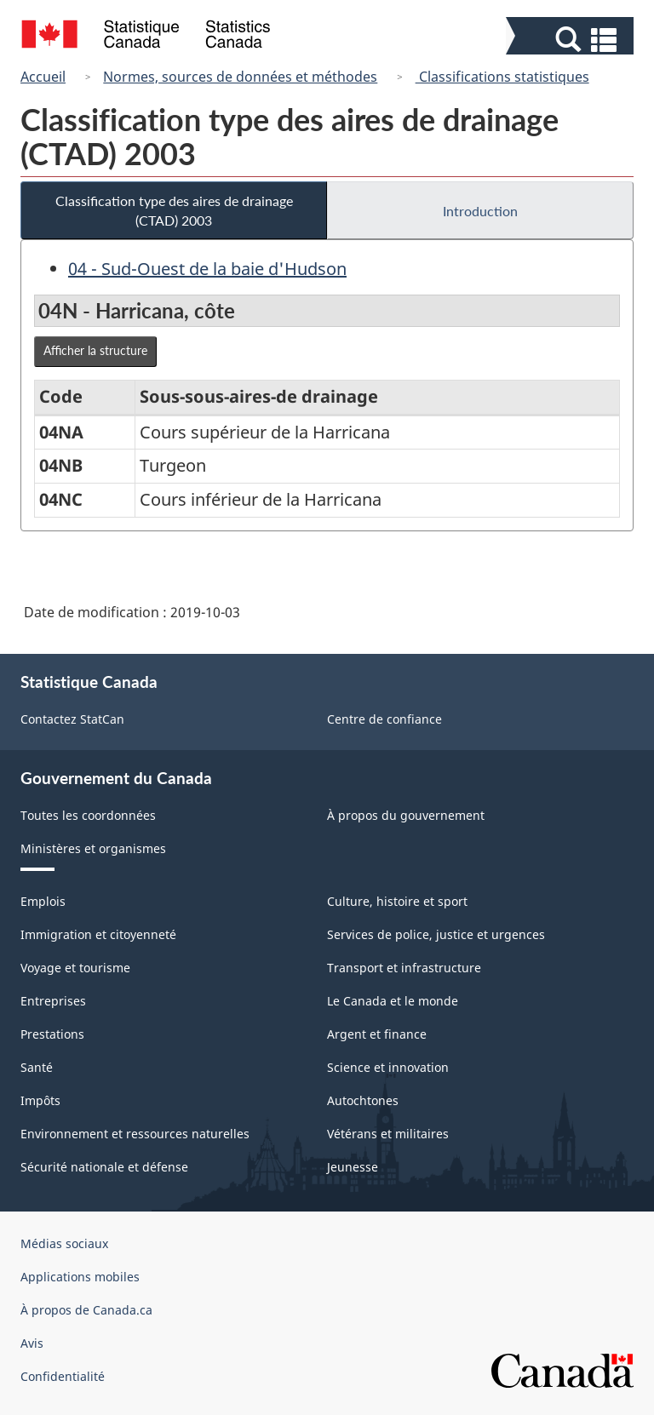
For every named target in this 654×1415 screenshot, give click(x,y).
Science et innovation (388, 1067)
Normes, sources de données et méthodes (240, 76)
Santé (36, 1067)
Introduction (480, 211)
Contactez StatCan (72, 719)
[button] (572, 39)
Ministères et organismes (93, 848)
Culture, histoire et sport (397, 901)
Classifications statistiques (502, 76)
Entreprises (53, 1001)
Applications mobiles (80, 1277)
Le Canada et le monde (392, 1001)
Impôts (40, 1100)
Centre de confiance (384, 719)
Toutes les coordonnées (88, 815)
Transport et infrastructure (404, 968)
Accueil (43, 76)
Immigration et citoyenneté (98, 934)
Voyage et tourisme (75, 968)
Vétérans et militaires (388, 1134)
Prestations (52, 1034)
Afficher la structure (95, 350)
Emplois (43, 901)
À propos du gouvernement (406, 815)
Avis (31, 1343)
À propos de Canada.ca (86, 1310)
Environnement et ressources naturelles (135, 1134)
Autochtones (363, 1100)
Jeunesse (352, 1167)
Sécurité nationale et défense (104, 1167)
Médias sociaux (64, 1243)
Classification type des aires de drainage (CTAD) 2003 (174, 210)
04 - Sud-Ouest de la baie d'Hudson (207, 268)
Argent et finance (377, 1034)
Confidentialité (62, 1376)
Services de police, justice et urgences (436, 934)
